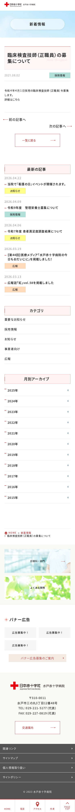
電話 (22, 808)
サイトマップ (10, 758)
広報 (15, 266)
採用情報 (60, 75)
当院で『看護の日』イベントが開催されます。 (37, 184)
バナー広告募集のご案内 (37, 658)
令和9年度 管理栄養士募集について (33, 207)
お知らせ (15, 191)
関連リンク (9, 749)
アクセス (37, 808)
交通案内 (28, 728)
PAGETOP (67, 807)
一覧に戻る (29, 140)
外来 (52, 808)
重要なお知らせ (15, 319)
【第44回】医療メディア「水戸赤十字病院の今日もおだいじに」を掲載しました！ (37, 257)
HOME (12, 532)
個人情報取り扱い (14, 768)
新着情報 (26, 532)
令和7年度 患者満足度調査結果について (35, 231)
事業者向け (12, 349)
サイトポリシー (12, 777)
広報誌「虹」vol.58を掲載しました (31, 282)
